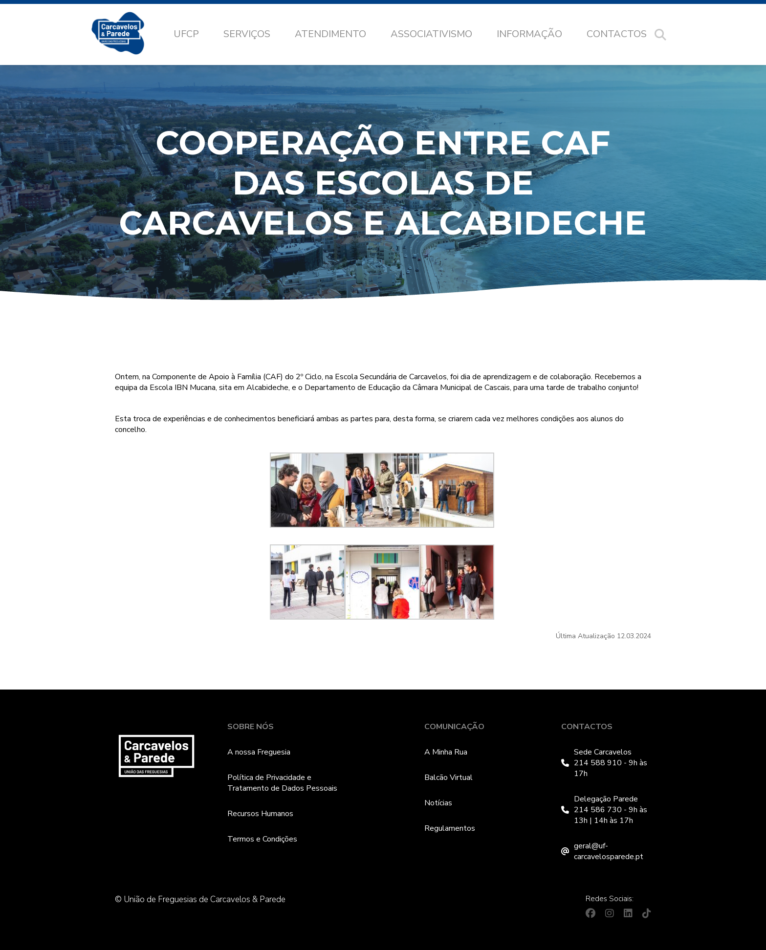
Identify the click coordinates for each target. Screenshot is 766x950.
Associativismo (431, 34)
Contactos (617, 34)
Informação (529, 34)
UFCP (186, 34)
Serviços (246, 34)
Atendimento (330, 34)
